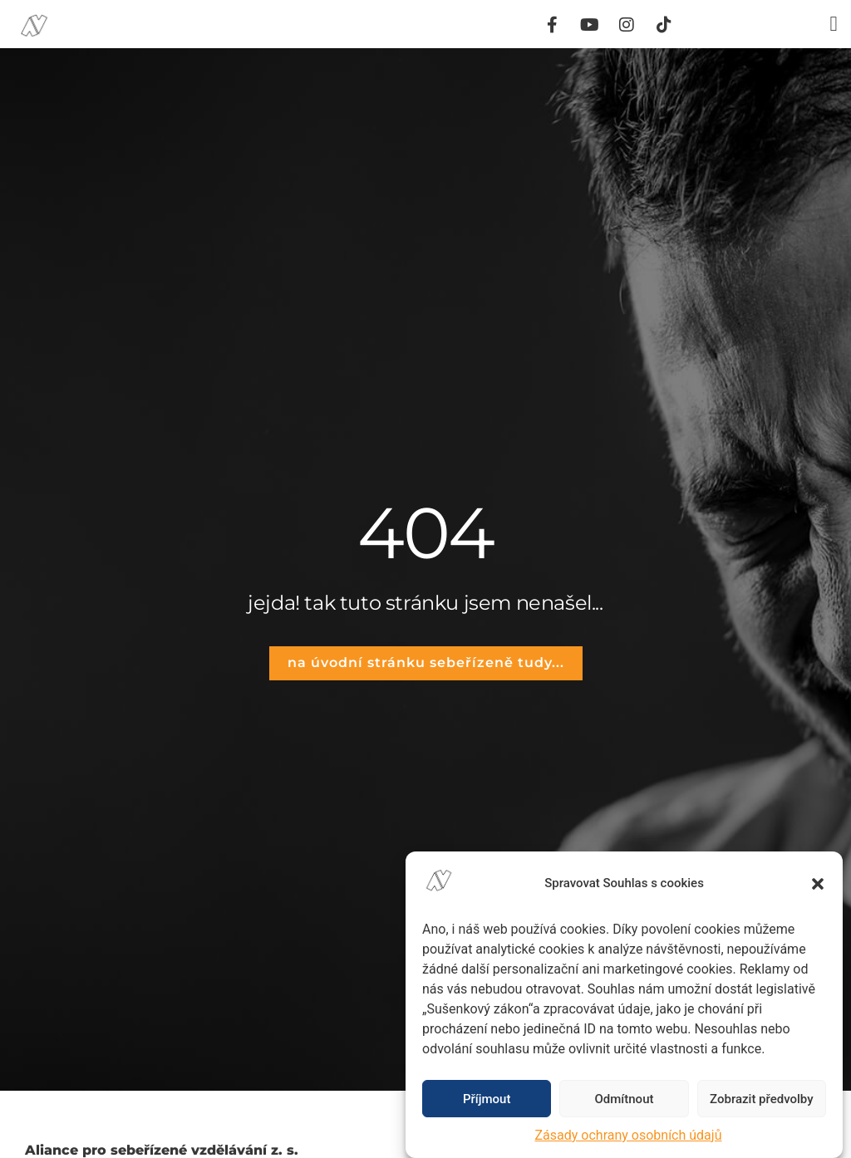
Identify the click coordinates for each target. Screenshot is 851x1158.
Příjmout (486, 1099)
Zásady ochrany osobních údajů (628, 1135)
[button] (817, 884)
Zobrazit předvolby (762, 1099)
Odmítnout (624, 1099)
